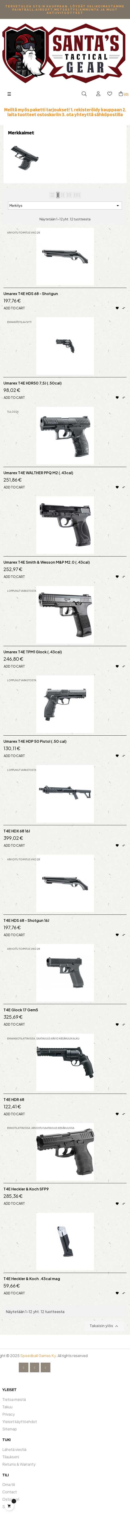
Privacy (8, 1414)
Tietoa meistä (14, 1399)
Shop (7, 1506)
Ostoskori (10, 1499)
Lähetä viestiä (14, 1449)
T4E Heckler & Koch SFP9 (26, 1189)
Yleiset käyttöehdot (19, 1421)
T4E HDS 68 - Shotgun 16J (26, 920)
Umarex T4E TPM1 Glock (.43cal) (32, 652)
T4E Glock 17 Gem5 (20, 1010)
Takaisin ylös (104, 1326)
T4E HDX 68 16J (16, 831)
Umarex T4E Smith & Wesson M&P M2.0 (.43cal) (46, 562)
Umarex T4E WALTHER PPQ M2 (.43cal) (38, 472)
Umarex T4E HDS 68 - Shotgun (30, 293)
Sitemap (9, 1428)
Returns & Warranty (19, 1464)
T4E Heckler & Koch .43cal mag (31, 1278)
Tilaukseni (10, 1456)
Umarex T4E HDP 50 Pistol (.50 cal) (35, 741)
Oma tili (8, 1484)
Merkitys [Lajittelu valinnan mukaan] (65, 205)
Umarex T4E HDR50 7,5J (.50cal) (32, 383)
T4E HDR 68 (13, 1099)
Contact (9, 1491)
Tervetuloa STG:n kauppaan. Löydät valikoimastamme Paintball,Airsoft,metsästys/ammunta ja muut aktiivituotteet (65, 9)
